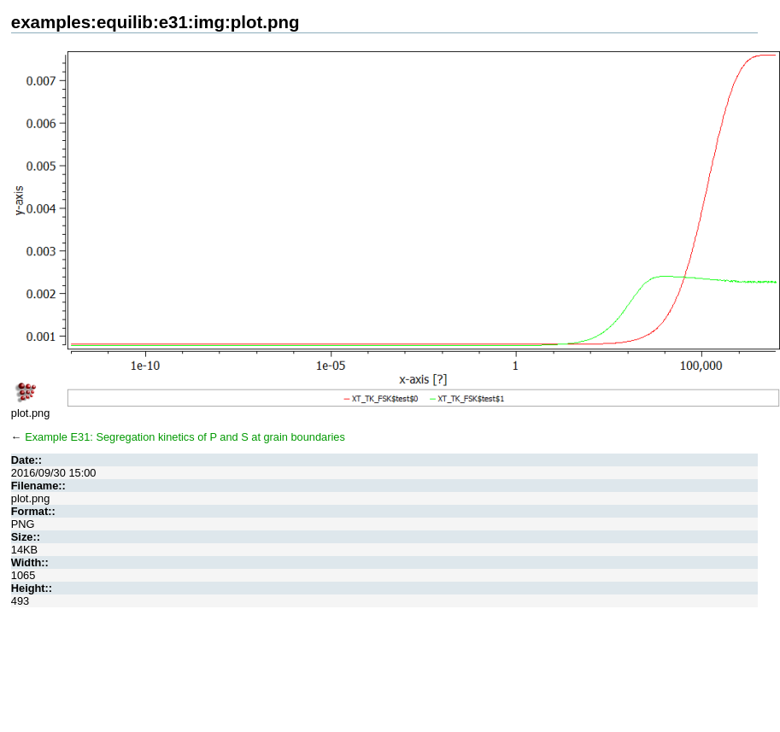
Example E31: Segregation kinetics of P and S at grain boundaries (185, 436)
